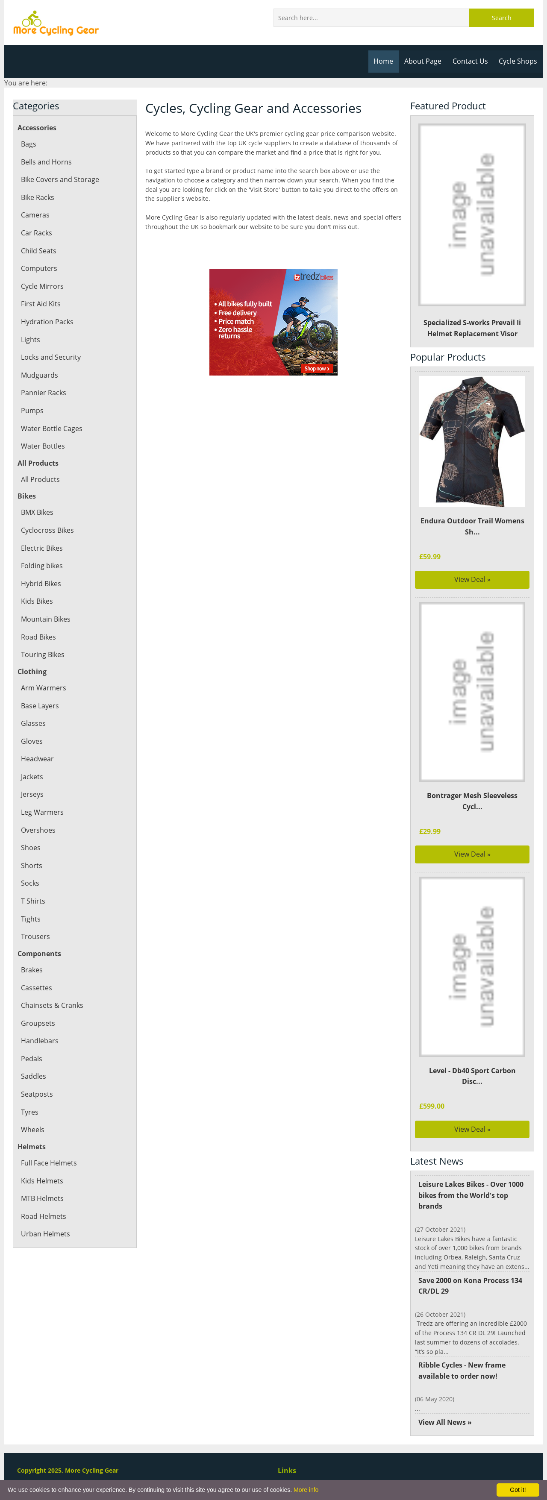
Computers (38, 268)
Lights (30, 339)
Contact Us (471, 61)
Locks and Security (50, 357)
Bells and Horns (46, 162)
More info (306, 1489)
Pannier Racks (43, 392)
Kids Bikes (37, 601)
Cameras (35, 215)
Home (385, 61)
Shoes (30, 847)
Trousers (35, 936)
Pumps (32, 410)
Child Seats (38, 250)
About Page (424, 61)
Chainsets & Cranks (51, 1005)
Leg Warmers (42, 812)
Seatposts (36, 1094)
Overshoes (38, 830)
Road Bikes (38, 637)
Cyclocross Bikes (47, 530)
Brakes (32, 970)
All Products (40, 479)
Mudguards (39, 375)
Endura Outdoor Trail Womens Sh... (472, 526)
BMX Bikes (37, 512)
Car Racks (36, 233)
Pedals (31, 1058)
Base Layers (40, 705)
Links (287, 1470)
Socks (30, 883)
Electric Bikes (41, 548)
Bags (28, 144)
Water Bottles (42, 446)
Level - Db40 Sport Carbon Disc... (472, 1076)
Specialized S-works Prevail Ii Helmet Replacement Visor (472, 230)
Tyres (29, 1112)
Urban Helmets (45, 1234)
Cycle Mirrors (42, 286)
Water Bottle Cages (51, 428)
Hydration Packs (47, 321)
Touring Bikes (42, 654)
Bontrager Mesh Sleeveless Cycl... (472, 801)
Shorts (31, 865)
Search (502, 18)
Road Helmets (43, 1216)
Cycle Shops (519, 61)
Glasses (33, 723)
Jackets (32, 776)
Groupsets (37, 1023)
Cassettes (36, 987)
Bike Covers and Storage (59, 179)
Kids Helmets (41, 1181)
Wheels (32, 1129)
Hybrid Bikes (41, 583)
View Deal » (472, 579)
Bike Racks (37, 197)
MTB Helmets (42, 1198)
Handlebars (39, 1040)
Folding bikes (41, 565)
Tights (30, 919)
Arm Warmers (43, 688)
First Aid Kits (40, 303)
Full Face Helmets (48, 1163)
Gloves (31, 741)
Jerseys (32, 794)
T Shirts (32, 901)
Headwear (37, 758)
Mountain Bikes (46, 619)
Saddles (33, 1076)
